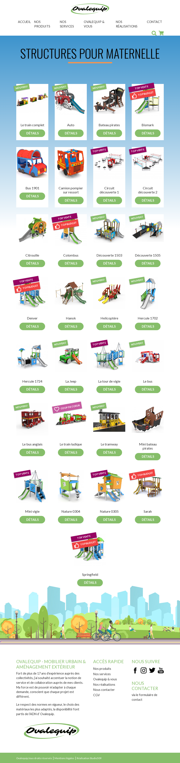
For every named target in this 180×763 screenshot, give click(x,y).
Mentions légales (64, 758)
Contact (154, 22)
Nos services (67, 24)
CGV (96, 695)
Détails (32, 133)
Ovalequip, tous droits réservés (34, 758)
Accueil (24, 22)
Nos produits (42, 24)
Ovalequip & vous (94, 24)
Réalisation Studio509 (89, 758)
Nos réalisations (126, 24)
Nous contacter (104, 690)
